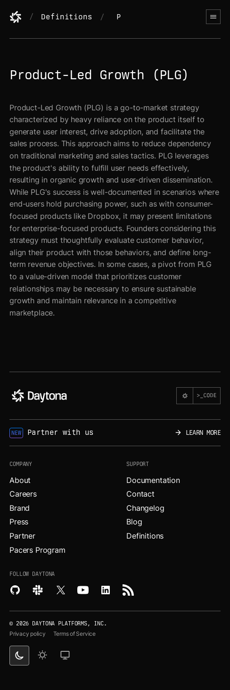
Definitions (66, 16)
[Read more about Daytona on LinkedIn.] (105, 590)
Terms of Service (74, 633)
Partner (22, 535)
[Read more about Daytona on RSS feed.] (128, 590)
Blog (134, 521)
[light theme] (42, 655)
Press (18, 521)
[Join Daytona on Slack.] (37, 590)
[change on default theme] (65, 655)
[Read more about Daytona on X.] (60, 590)
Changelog (145, 508)
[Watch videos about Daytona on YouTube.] (83, 590)
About (20, 480)
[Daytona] (15, 17)
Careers (23, 494)
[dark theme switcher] (19, 655)
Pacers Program (37, 550)
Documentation (153, 480)
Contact (140, 494)
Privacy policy (27, 633)
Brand (19, 508)
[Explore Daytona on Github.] (15, 590)
